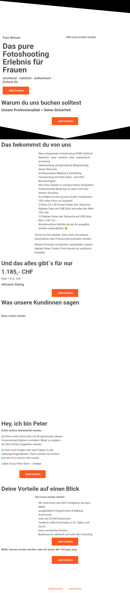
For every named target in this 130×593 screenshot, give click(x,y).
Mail (13, 457)
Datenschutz (56, 588)
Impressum (74, 588)
